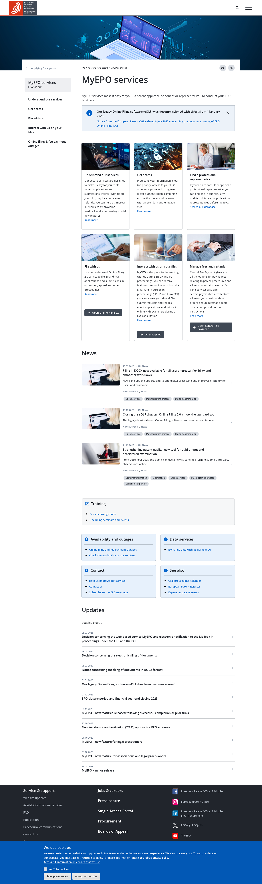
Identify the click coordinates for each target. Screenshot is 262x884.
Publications (31, 820)
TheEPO (186, 835)
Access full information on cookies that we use (72, 862)
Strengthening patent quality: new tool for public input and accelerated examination (163, 452)
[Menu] (248, 7)
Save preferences (57, 876)
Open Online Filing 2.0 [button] (105, 312)
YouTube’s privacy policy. (155, 857)
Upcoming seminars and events (109, 520)
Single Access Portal (115, 810)
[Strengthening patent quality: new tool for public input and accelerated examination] (231, 465)
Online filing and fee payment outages (113, 549)
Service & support (39, 790)
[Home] (23, 8)
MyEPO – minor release (98, 770)
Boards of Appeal (113, 831)
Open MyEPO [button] (153, 334)
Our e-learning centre (103, 514)
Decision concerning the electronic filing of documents (119, 655)
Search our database (203, 207)
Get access (35, 109)
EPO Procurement (192, 815)
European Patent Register (184, 586)
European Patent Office (195, 791)
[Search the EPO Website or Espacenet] (237, 8)
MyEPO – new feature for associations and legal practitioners (124, 756)
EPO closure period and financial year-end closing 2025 (120, 699)
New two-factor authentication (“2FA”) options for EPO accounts (126, 727)
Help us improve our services (107, 580)
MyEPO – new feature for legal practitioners (112, 742)
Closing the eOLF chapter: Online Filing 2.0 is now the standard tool (169, 414)
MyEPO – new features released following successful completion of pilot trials (135, 713)
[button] (37, 7)
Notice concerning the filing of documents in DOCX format (122, 670)
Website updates (34, 798)
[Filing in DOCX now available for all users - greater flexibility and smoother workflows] (231, 383)
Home (83, 68)
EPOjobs (197, 825)
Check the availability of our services (112, 555)
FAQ (26, 812)
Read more (91, 220)
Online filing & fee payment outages (47, 144)
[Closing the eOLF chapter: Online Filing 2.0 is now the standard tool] (231, 422)
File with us (36, 118)
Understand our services (45, 99)
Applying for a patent (44, 68)
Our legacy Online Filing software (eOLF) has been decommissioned (128, 684)
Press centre (109, 800)
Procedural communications (42, 827)
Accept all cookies (86, 876)
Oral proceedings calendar (184, 580)
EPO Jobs (217, 791)
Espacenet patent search (183, 592)
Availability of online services (42, 805)
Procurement (109, 821)
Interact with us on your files (44, 130)
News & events (130, 391)
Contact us (96, 586)
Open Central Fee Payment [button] (208, 327)
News (144, 391)
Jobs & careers (110, 790)
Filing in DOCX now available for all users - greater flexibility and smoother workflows (167, 373)
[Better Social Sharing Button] (231, 68)
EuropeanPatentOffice (195, 801)
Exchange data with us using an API (190, 549)
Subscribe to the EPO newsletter (109, 592)
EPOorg (185, 825)
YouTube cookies (59, 869)
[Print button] (222, 68)
